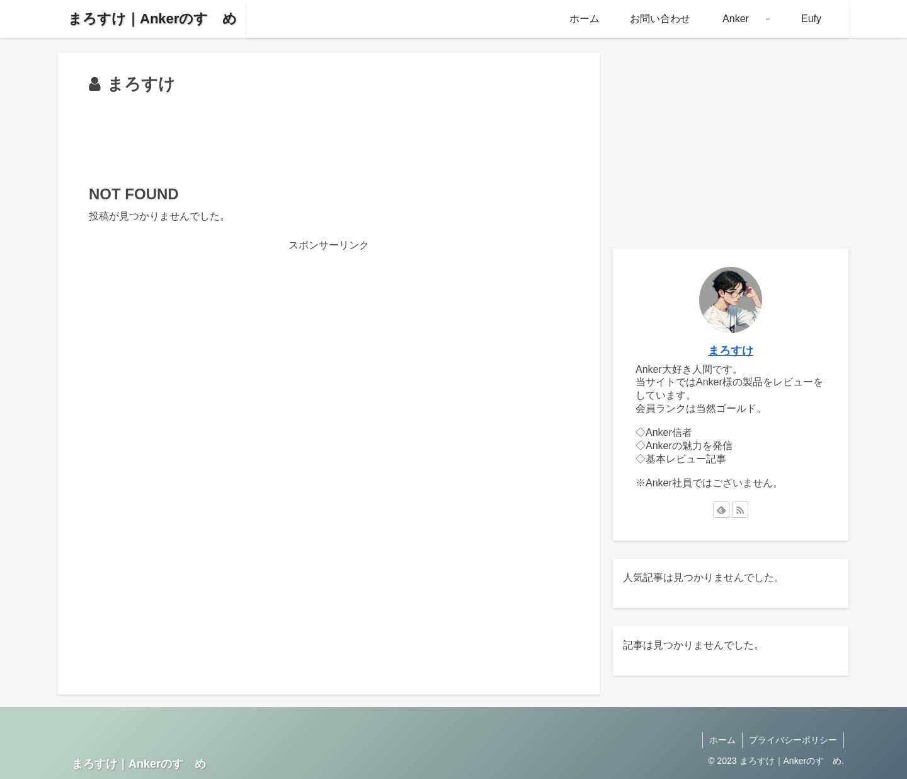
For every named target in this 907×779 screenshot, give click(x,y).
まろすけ (730, 350)
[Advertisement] (329, 133)
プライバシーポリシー (793, 740)
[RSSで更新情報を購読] (740, 509)
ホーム (722, 740)
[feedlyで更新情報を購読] (721, 509)
